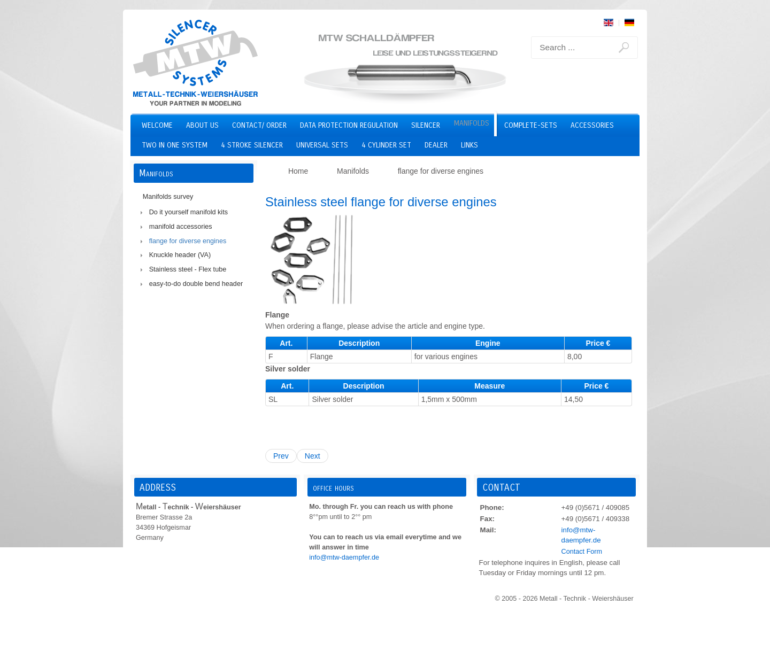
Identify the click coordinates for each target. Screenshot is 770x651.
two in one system (174, 145)
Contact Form (581, 551)
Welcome (157, 125)
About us (202, 125)
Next (312, 456)
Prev (281, 456)
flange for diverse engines (188, 241)
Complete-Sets (530, 125)
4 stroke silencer (252, 145)
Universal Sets (322, 145)
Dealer (436, 145)
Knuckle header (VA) (180, 255)
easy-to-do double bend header (196, 284)
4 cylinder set (386, 145)
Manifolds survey (168, 196)
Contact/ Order (259, 125)
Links (469, 145)
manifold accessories (180, 226)
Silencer (425, 125)
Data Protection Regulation (349, 125)
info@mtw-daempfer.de (344, 557)
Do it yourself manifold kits (188, 212)
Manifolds (471, 123)
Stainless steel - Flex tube (188, 269)
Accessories (592, 125)
